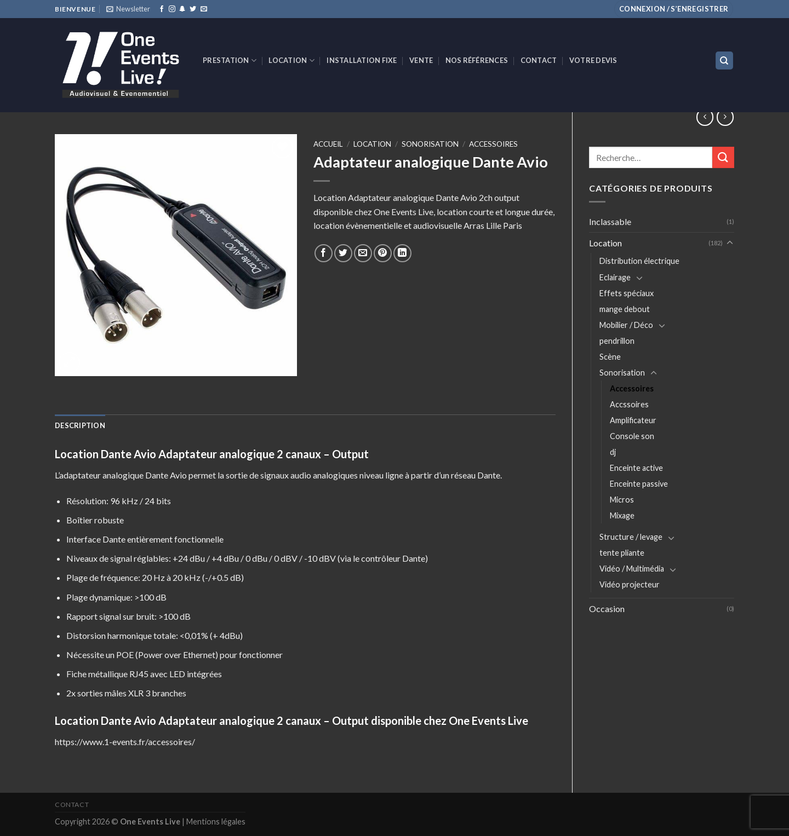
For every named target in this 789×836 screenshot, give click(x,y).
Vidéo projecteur (629, 584)
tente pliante (621, 552)
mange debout (624, 309)
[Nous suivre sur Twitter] (193, 9)
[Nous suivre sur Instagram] (172, 9)
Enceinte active (636, 467)
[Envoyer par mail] (363, 253)
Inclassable (610, 221)
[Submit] (723, 157)
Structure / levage (630, 536)
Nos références (476, 60)
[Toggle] (729, 243)
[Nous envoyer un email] (204, 9)
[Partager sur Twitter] (343, 253)
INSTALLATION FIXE (362, 60)
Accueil (328, 144)
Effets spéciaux (626, 293)
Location (291, 60)
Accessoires (632, 388)
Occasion (607, 608)
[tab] (80, 425)
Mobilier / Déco (626, 325)
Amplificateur (633, 420)
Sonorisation (622, 372)
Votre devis (593, 60)
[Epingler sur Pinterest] (383, 253)
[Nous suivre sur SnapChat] (182, 9)
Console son (632, 436)
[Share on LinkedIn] (402, 253)
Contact (539, 60)
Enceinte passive (639, 483)
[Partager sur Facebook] (324, 253)
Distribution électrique (639, 261)
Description (80, 425)
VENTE (421, 60)
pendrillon (616, 340)
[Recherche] (725, 60)
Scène (610, 356)
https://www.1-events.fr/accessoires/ (125, 741)
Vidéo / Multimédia (631, 568)
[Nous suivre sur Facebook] (161, 9)
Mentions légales (215, 821)
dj (613, 452)
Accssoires (629, 404)
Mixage (622, 515)
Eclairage (615, 277)
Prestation (229, 60)
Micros (622, 499)
